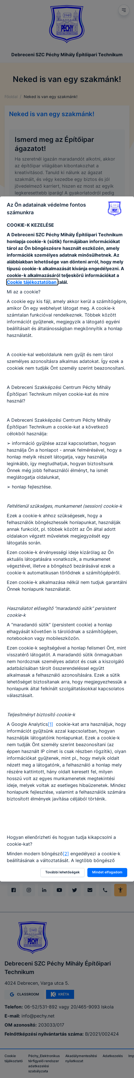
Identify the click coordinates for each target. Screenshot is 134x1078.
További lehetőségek (62, 872)
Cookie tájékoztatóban (32, 282)
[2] (66, 853)
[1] (50, 724)
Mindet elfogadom (107, 872)
